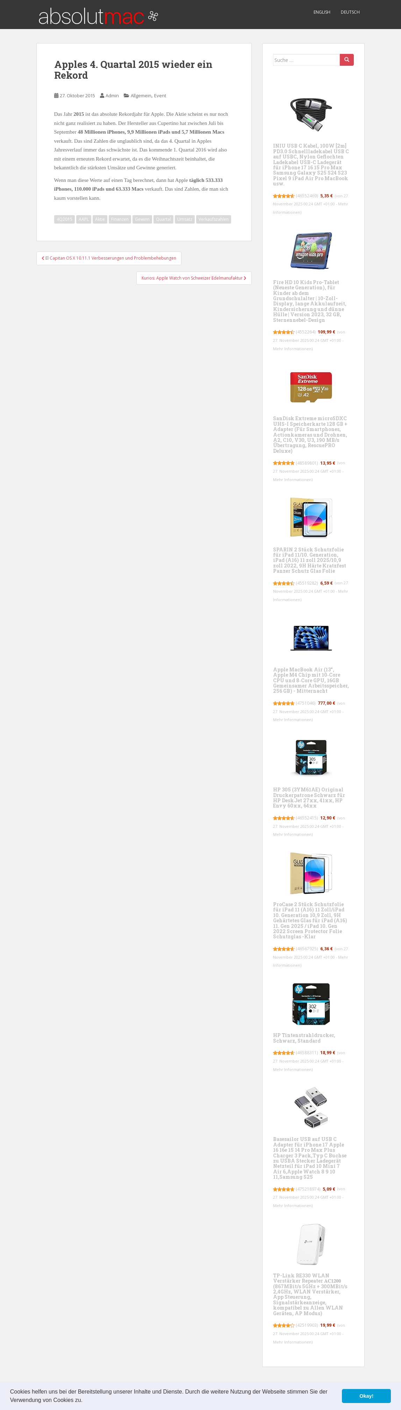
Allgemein (141, 95)
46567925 (307, 949)
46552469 (307, 196)
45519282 (307, 583)
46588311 (307, 1053)
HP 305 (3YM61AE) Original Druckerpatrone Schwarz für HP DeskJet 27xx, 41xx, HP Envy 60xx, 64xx (309, 797)
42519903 (307, 1325)
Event (160, 95)
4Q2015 (64, 219)
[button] (85, 1401)
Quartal (163, 219)
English (322, 12)
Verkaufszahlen (214, 219)
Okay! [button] (366, 1396)
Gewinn (142, 219)
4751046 (305, 703)
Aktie (100, 219)
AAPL (84, 219)
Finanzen (120, 219)
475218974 (308, 1189)
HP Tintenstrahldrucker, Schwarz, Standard (304, 1038)
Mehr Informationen (292, 348)
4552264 (305, 332)
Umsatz (184, 219)
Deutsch (350, 12)
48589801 (307, 463)
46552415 (307, 818)
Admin (112, 95)
